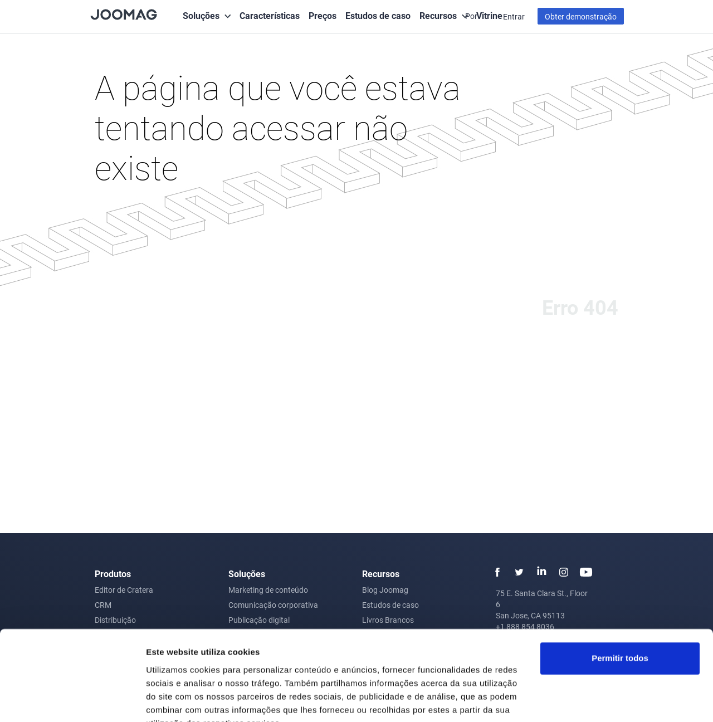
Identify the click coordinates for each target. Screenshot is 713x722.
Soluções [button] (201, 15)
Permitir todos (620, 604)
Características (270, 15)
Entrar (514, 16)
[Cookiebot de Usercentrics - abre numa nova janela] (72, 700)
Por (472, 16)
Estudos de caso (378, 15)
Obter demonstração (581, 16)
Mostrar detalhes (180, 700)
